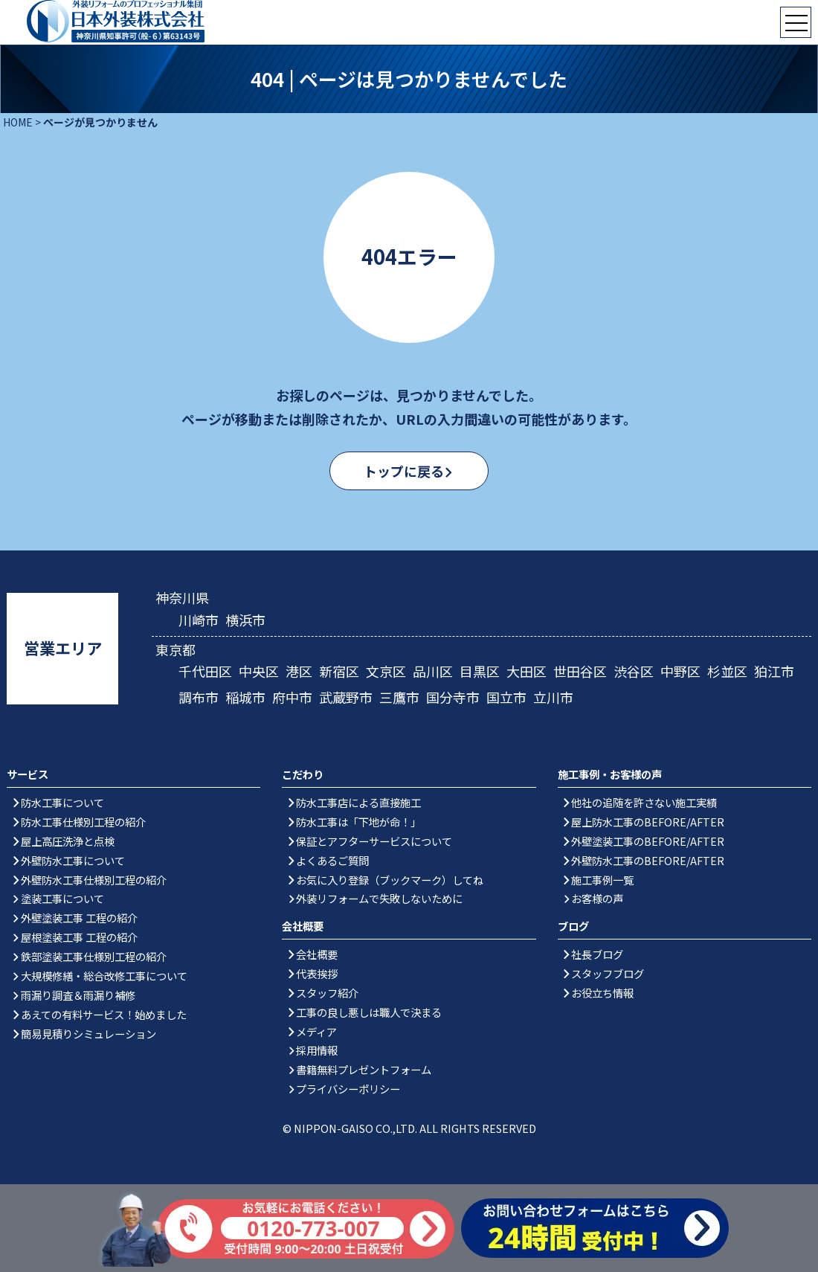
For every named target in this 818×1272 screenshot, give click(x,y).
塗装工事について (62, 898)
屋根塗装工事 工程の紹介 (79, 937)
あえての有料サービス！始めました (104, 1014)
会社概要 (317, 954)
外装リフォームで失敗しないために (379, 898)
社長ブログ (597, 954)
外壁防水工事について (73, 860)
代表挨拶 (317, 973)
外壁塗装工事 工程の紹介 (79, 917)
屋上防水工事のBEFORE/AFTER (647, 821)
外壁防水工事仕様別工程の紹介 (94, 879)
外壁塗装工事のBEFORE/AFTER (647, 841)
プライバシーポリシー (348, 1088)
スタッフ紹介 (327, 992)
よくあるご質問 (332, 860)
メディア (316, 1031)
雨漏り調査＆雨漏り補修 (78, 995)
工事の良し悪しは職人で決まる (369, 1012)
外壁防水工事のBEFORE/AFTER (647, 860)
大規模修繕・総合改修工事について (104, 975)
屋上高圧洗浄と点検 (68, 841)
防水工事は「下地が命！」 (358, 821)
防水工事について (62, 802)
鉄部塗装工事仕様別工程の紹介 (94, 956)
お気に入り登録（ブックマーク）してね (389, 879)
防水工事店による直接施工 (358, 802)
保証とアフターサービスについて (374, 841)
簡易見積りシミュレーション (88, 1033)
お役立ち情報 (602, 992)
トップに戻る (402, 471)
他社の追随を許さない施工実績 (644, 802)
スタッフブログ (607, 973)
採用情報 (317, 1050)
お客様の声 (597, 898)
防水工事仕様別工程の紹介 (83, 821)
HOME (18, 122)
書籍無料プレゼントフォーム (363, 1069)
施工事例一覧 (602, 879)
